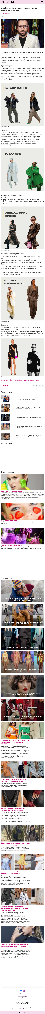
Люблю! (2, 16)
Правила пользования (22, 996)
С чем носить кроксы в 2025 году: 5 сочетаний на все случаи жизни (13, 780)
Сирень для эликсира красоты (11, 545)
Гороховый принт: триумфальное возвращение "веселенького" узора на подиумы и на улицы (14, 908)
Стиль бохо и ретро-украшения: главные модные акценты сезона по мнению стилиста (15, 946)
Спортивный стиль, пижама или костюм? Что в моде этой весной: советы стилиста (15, 742)
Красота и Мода (6, 13)
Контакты (22, 993)
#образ (37, 380)
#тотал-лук (4, 382)
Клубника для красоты (9, 520)
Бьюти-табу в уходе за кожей (11, 491)
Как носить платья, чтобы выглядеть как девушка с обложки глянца (15, 873)
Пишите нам (22, 998)
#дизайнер (18, 380)
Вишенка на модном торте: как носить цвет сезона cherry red (22, 717)
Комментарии (7, 385)
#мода (32, 380)
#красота (26, 380)
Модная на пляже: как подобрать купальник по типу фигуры (22, 670)
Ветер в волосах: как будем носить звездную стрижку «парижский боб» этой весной (28, 436)
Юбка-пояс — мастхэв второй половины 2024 (28, 417)
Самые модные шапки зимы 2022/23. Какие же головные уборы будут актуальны (29, 398)
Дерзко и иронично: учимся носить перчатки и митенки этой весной (13, 809)
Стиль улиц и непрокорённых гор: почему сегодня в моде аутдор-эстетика (15, 844)
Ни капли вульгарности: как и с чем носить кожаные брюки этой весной (28, 408)
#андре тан (4, 380)
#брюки (11, 380)
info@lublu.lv (27, 1008)
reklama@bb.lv (30, 1007)
